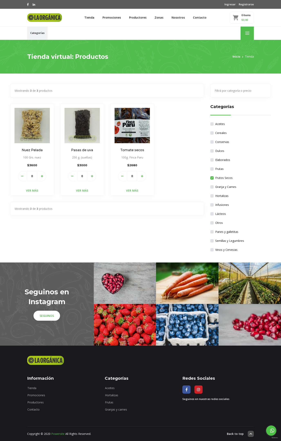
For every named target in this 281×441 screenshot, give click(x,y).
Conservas (222, 142)
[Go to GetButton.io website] (271, 437)
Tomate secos (132, 150)
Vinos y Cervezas (226, 250)
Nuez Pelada (32, 150)
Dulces (219, 151)
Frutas (219, 169)
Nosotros (178, 17)
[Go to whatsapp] (271, 430)
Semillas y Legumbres (229, 241)
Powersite (58, 434)
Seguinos (47, 316)
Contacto (199, 17)
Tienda (89, 17)
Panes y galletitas (226, 232)
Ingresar (230, 4)
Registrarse (246, 4)
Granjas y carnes (116, 409)
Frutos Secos (224, 178)
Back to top (240, 434)
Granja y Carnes (225, 187)
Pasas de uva (82, 150)
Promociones (112, 17)
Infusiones (222, 205)
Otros (219, 223)
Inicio (236, 56)
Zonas (159, 17)
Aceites (220, 124)
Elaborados (222, 160)
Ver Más (32, 190)
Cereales (221, 133)
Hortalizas (222, 196)
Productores (137, 17)
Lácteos (220, 214)
